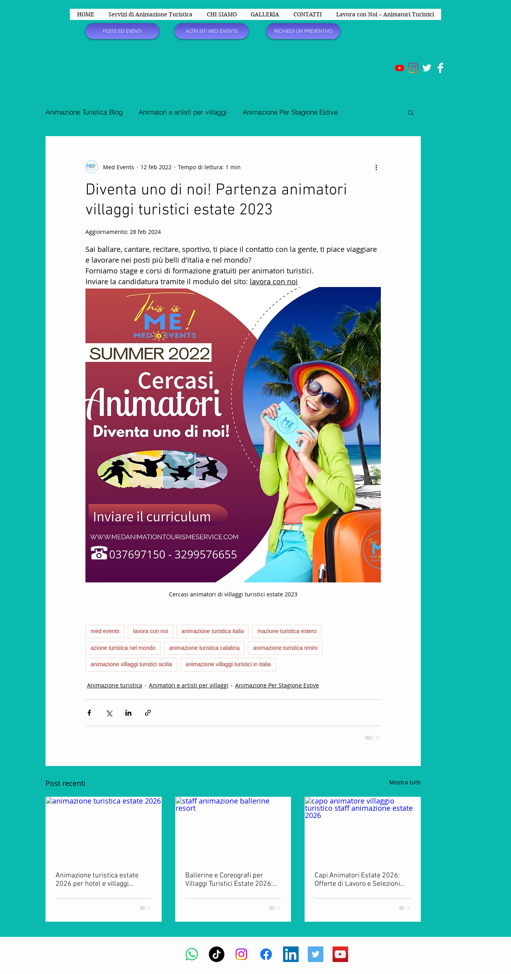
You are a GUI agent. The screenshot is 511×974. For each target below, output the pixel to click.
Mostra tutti (405, 782)
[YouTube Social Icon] (340, 954)
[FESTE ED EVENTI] (122, 31)
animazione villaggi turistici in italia (228, 664)
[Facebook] (266, 954)
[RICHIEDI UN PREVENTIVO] (303, 31)
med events (105, 631)
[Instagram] (413, 68)
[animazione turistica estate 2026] (103, 829)
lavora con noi (150, 631)
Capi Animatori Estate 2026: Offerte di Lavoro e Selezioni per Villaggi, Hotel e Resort (357, 879)
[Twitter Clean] (427, 68)
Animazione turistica (114, 685)
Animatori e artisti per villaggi (183, 112)
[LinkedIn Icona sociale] (291, 954)
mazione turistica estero (287, 631)
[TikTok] (216, 954)
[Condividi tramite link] (148, 713)
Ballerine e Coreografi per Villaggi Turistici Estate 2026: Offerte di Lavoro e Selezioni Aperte (229, 879)
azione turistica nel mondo (123, 648)
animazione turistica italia (213, 631)
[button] (410, 112)
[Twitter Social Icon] (315, 954)
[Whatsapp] (192, 954)
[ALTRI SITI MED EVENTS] (211, 31)
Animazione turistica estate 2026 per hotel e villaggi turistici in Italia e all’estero (97, 879)
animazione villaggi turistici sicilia (131, 664)
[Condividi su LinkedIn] (128, 713)
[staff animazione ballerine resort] (233, 829)
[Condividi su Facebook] (89, 713)
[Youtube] (399, 68)
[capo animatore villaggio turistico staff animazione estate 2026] (362, 829)
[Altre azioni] (376, 167)
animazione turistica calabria (204, 648)
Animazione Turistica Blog (84, 112)
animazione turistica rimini (285, 648)
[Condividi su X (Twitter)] (109, 713)
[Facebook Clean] (440, 68)
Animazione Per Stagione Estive (290, 112)
